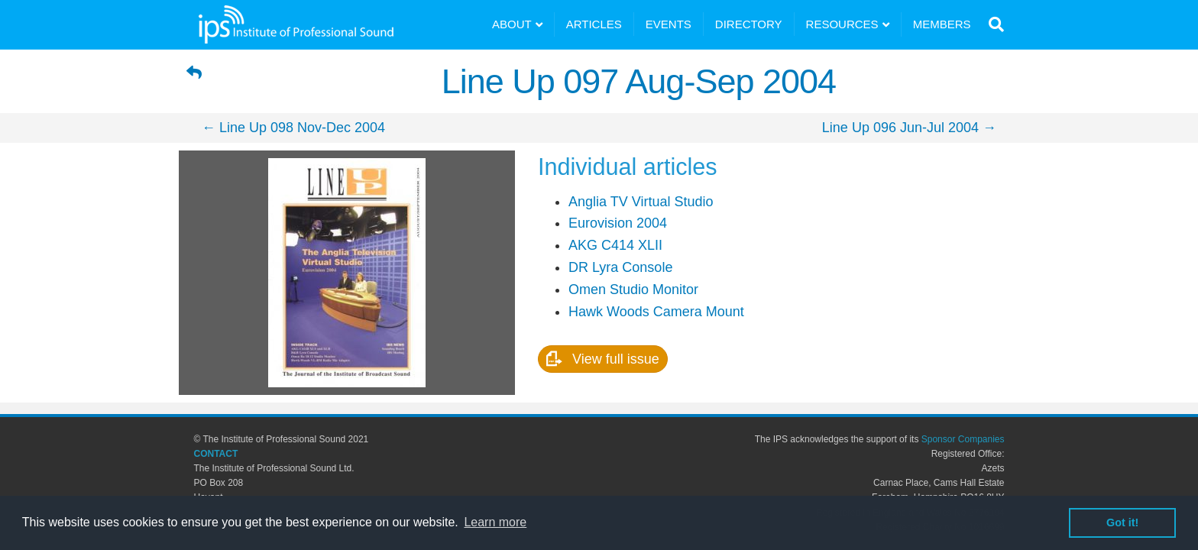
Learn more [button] (495, 522)
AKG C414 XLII (615, 245)
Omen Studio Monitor (633, 289)
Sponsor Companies (963, 439)
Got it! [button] (1122, 522)
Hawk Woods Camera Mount (656, 311)
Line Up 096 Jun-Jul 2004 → (909, 127)
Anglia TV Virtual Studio (640, 201)
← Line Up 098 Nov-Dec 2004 (293, 127)
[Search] (993, 24)
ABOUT (512, 24)
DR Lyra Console (620, 267)
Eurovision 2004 (617, 223)
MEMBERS (942, 24)
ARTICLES (594, 24)
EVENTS (668, 24)
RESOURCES (842, 24)
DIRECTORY (748, 24)
